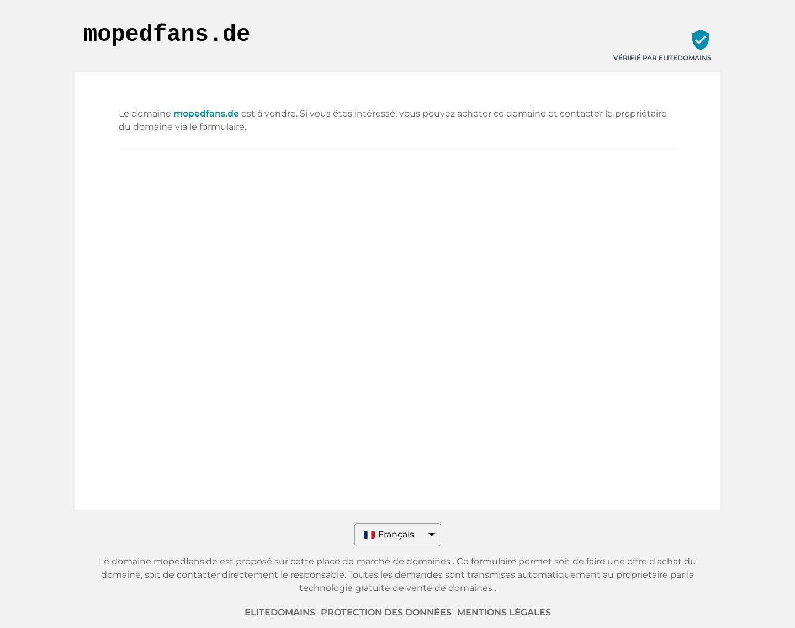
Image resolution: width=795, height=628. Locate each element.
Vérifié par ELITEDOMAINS (662, 58)
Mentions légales (504, 612)
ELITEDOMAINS (280, 612)
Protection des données (386, 612)
